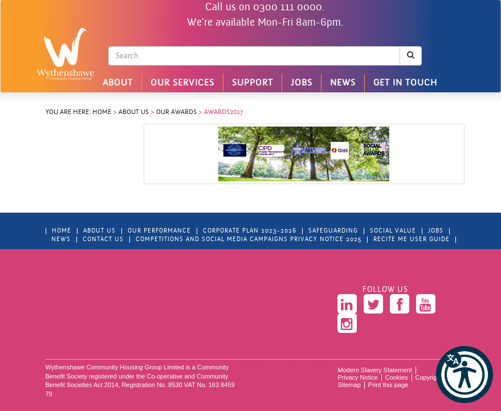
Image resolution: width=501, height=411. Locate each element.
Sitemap (349, 384)
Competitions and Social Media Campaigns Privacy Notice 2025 (248, 240)
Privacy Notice (358, 377)
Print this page (388, 384)
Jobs (301, 83)
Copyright (429, 377)
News (343, 83)
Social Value (393, 231)
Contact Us (103, 240)
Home (101, 112)
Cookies (396, 377)
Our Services (182, 83)
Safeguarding (333, 231)
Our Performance (159, 231)
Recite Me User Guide (411, 240)
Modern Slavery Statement (375, 370)
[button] (464, 374)
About (118, 83)
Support (252, 83)
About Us (134, 112)
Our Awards (176, 112)
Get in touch (405, 83)
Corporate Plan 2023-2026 (249, 231)
